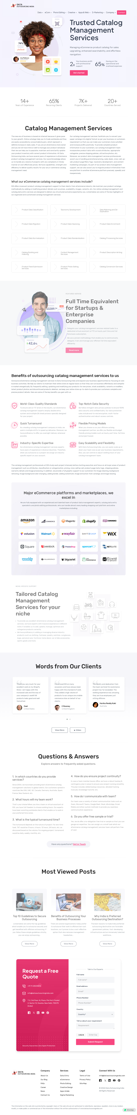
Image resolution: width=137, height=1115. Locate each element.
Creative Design (66, 1087)
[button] (67, 719)
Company (110, 12)
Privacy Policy (85, 1079)
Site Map (83, 1083)
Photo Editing (59, 12)
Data (39, 12)
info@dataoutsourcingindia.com (112, 1076)
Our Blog (44, 1079)
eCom (47, 12)
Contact (121, 12)
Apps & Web (83, 12)
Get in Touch (79, 844)
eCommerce (65, 1079)
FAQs (43, 1083)
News (43, 1091)
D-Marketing (97, 12)
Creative (71, 12)
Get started (78, 73)
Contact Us (45, 1095)
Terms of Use (85, 1076)
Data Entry (64, 1076)
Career (43, 1087)
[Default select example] (95, 1014)
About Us (44, 1076)
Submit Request (95, 1042)
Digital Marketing (67, 1095)
